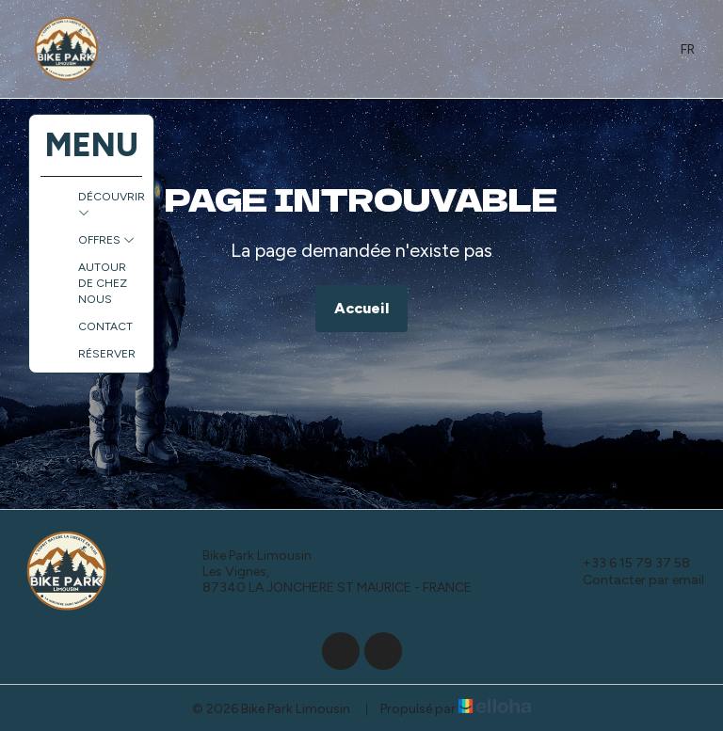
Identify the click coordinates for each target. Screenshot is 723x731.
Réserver (107, 353)
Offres (106, 239)
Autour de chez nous (102, 283)
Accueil (361, 308)
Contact (105, 326)
